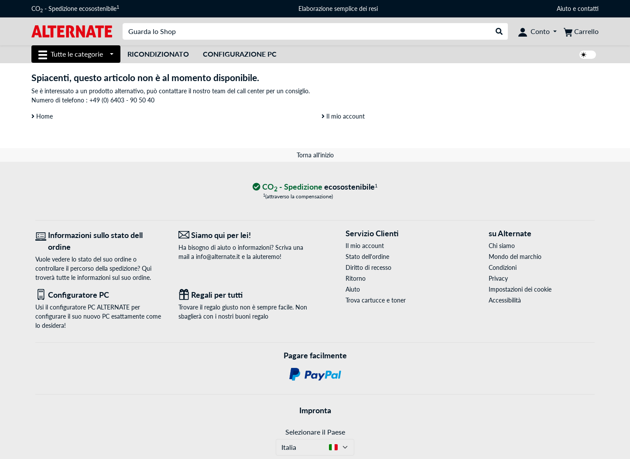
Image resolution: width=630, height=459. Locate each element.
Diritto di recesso (368, 267)
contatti (588, 8)
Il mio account (343, 116)
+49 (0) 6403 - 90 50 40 (121, 100)
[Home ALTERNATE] (71, 31)
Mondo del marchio (515, 256)
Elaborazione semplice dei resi (338, 8)
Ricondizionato (158, 54)
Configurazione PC (240, 54)
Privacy (498, 278)
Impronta (315, 410)
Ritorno (356, 278)
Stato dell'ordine (367, 256)
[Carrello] (581, 31)
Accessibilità (505, 300)
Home (42, 116)
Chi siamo (502, 245)
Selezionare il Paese (315, 432)
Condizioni (503, 267)
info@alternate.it (218, 256)
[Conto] (537, 31)
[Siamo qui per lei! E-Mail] (243, 235)
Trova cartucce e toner (376, 300)
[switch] (587, 55)
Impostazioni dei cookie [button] (520, 289)
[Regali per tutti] (243, 295)
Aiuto (564, 8)
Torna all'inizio (315, 155)
